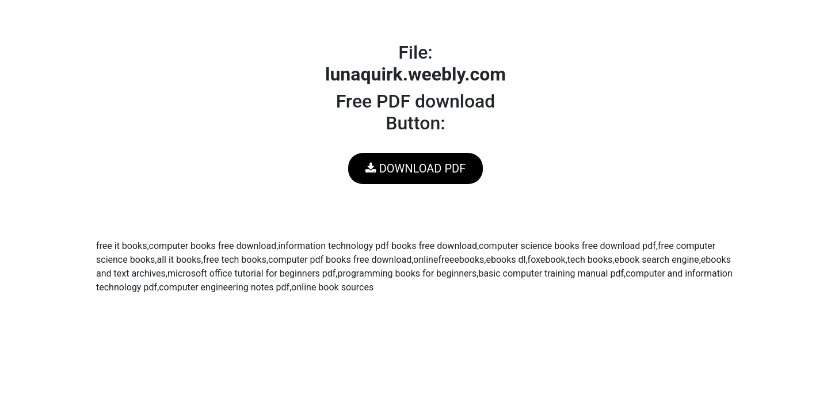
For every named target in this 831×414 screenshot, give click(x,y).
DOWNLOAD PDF (415, 168)
